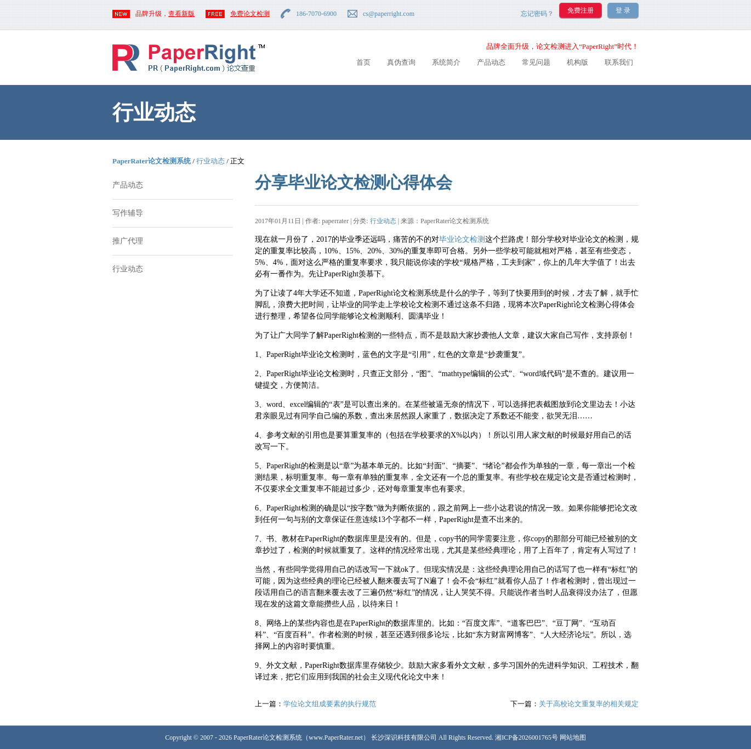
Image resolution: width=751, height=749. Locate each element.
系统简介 (446, 62)
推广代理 (127, 241)
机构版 (577, 62)
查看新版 (181, 14)
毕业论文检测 (462, 239)
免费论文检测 (250, 14)
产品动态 (491, 62)
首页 (363, 62)
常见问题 (536, 62)
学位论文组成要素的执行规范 (329, 704)
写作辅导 (127, 213)
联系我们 (619, 62)
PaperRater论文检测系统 (151, 161)
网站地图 (573, 737)
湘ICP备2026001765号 (526, 737)
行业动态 (210, 161)
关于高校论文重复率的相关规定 (589, 704)
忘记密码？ (537, 14)
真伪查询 (401, 62)
